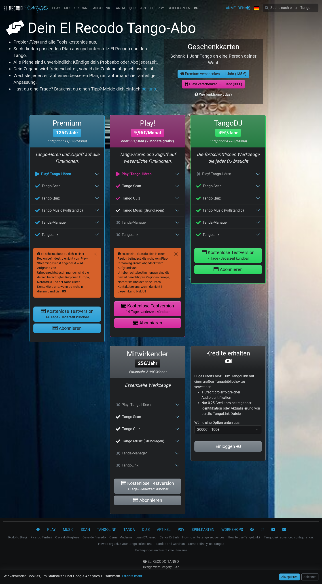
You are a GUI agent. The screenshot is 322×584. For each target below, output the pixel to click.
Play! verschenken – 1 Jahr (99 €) (213, 84)
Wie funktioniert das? (213, 94)
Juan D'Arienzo (146, 537)
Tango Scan (48, 186)
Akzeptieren (289, 577)
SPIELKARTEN (179, 8)
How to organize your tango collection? (125, 544)
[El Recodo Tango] (38, 529)
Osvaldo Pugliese (67, 537)
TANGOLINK (100, 8)
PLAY (56, 8)
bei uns (149, 89)
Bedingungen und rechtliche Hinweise (161, 550)
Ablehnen (309, 577)
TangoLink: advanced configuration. (289, 537)
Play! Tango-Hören (53, 174)
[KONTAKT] (284, 529)
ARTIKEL (147, 8)
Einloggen (228, 446)
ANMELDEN (238, 7)
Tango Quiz (47, 198)
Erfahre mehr (132, 576)
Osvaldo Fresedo (94, 537)
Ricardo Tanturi (41, 537)
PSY (160, 8)
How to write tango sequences (203, 537)
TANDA (119, 8)
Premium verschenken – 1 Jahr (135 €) (213, 74)
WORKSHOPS (232, 529)
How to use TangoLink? (244, 537)
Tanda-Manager (51, 222)
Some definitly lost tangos (206, 544)
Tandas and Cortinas (170, 544)
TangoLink (46, 234)
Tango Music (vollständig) (59, 210)
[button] (256, 8)
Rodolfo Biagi (17, 537)
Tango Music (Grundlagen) (140, 210)
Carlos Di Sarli (169, 537)
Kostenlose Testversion (67, 314)
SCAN (82, 8)
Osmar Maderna (120, 537)
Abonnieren (67, 328)
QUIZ (133, 8)
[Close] (95, 254)
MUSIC (69, 8)
